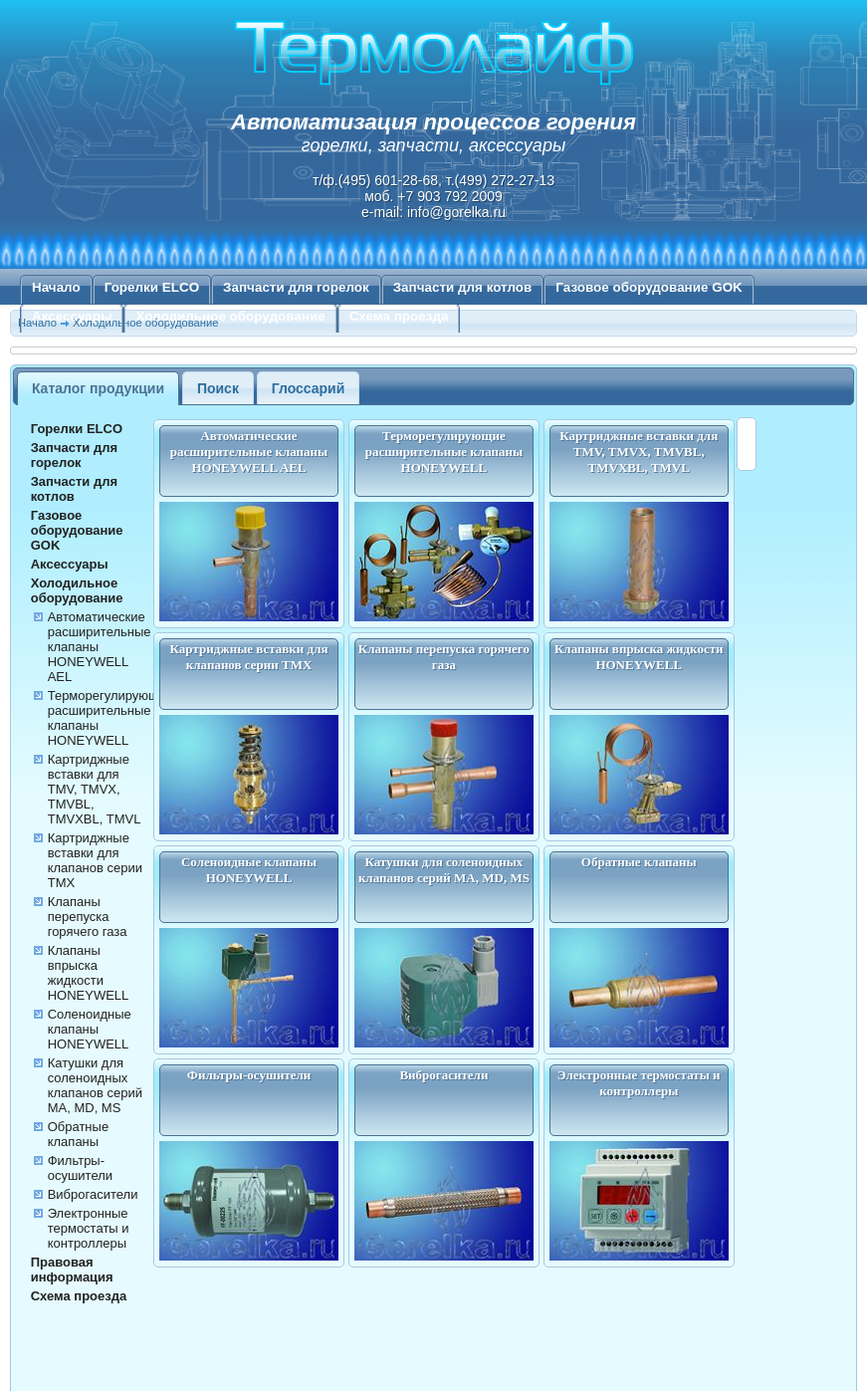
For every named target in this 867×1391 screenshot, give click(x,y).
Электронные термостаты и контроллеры (88, 1228)
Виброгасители (93, 1194)
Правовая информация (72, 1269)
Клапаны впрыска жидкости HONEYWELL (88, 973)
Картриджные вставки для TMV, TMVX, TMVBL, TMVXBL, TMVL (94, 789)
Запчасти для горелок (296, 287)
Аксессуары (71, 316)
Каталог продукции (98, 388)
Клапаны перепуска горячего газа (87, 916)
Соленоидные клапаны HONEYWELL (89, 1029)
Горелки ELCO (152, 287)
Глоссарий (308, 388)
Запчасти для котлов (463, 287)
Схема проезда (399, 316)
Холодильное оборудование (230, 316)
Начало (56, 287)
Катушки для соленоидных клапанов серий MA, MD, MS (95, 1085)
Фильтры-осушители (80, 1168)
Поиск (218, 388)
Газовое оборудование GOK (649, 287)
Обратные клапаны (78, 1134)
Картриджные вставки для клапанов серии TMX (95, 860)
